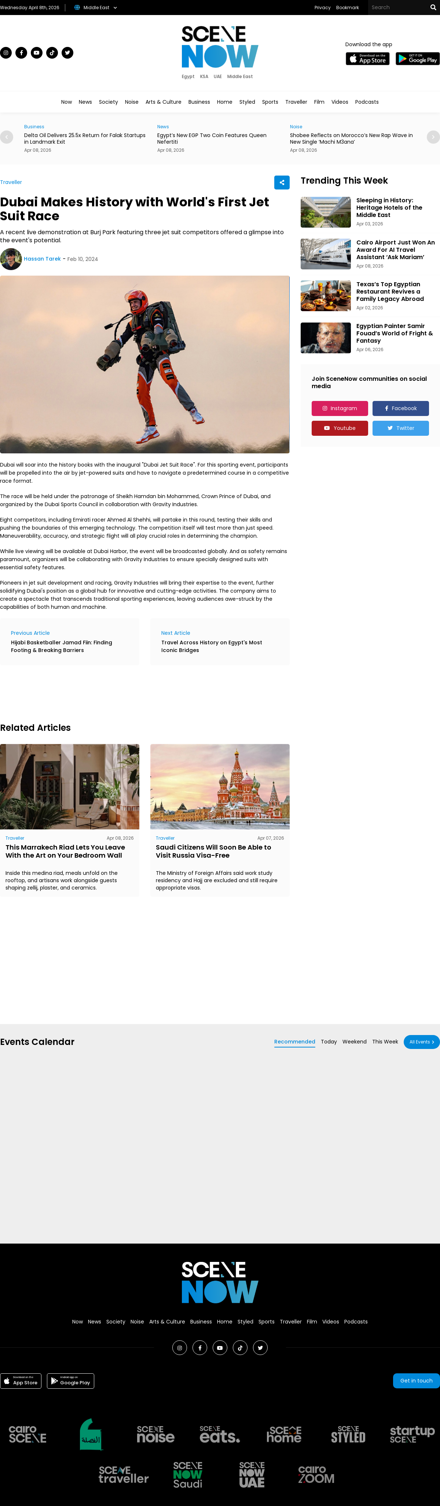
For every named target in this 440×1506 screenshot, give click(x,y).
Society (108, 101)
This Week (385, 1041)
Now (66, 101)
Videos (339, 101)
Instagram (344, 408)
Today (329, 1041)
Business (199, 101)
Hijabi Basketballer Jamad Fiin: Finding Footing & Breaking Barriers (61, 646)
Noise (132, 101)
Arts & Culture (164, 101)
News (85, 101)
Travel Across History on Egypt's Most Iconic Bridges (211, 646)
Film (319, 101)
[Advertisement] (133, 692)
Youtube (345, 428)
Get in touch (416, 1380)
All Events (420, 1042)
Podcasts (367, 101)
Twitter (405, 428)
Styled (247, 101)
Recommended (294, 1041)
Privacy (323, 7)
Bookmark (347, 7)
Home (224, 101)
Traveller (296, 101)
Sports (270, 101)
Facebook (404, 408)
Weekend (354, 1041)
